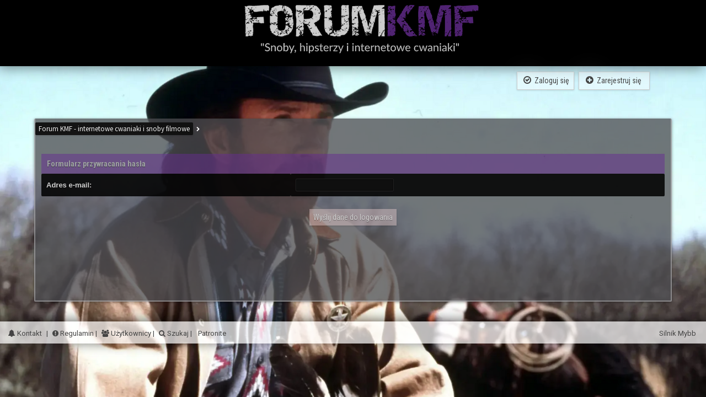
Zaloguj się (546, 80)
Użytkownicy (130, 333)
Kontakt (25, 333)
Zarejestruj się (614, 80)
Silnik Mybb (678, 333)
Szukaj (177, 333)
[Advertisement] (353, 259)
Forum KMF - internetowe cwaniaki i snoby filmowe (114, 128)
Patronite (211, 333)
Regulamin (73, 333)
